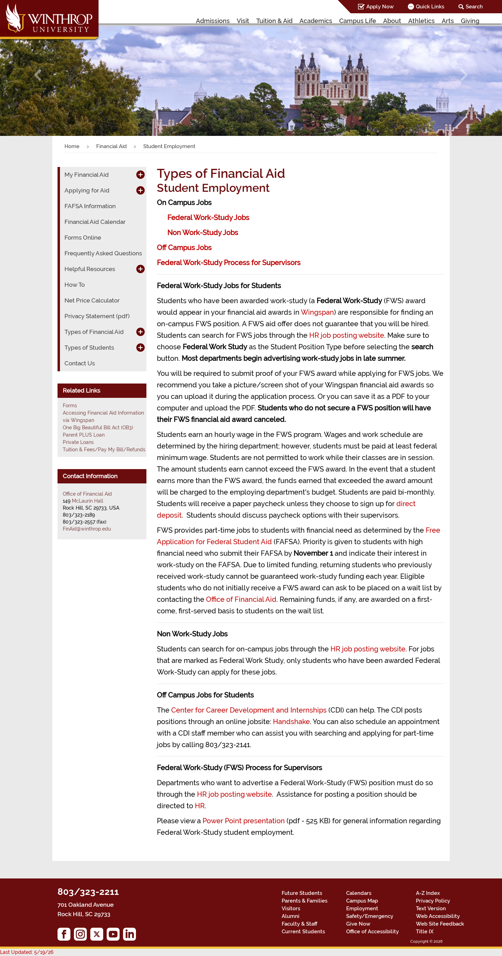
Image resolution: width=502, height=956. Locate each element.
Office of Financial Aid (241, 599)
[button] (37, 75)
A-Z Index (428, 893)
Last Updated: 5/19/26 (26, 952)
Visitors (291, 908)
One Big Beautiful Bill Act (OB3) (98, 427)
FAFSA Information (90, 206)
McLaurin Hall (87, 501)
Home (71, 146)
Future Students (302, 893)
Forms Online (82, 237)
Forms (70, 405)
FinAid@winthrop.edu (87, 529)
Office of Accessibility (372, 931)
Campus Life (357, 20)
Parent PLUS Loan (84, 435)
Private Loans (78, 442)
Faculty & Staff (299, 924)
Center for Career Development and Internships (249, 710)
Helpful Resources (89, 268)
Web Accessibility (438, 916)
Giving (470, 20)
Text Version (431, 908)
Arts (448, 20)
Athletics (421, 20)
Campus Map (362, 901)
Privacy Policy (433, 901)
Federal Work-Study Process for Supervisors (229, 262)
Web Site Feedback (440, 924)
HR (200, 806)
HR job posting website (346, 335)
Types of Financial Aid (94, 331)
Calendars (358, 893)
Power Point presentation (244, 821)
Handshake (291, 721)
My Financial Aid (86, 174)
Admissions (213, 20)
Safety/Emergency (369, 916)
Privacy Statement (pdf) (97, 316)
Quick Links (430, 6)
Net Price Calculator (92, 300)
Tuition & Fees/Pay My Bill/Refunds (104, 449)
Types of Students (89, 347)
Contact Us (79, 363)
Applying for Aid (86, 190)
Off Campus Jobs (184, 247)
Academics (315, 20)
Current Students (303, 931)
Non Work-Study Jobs (202, 232)
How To (74, 284)
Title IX (425, 931)
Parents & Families (304, 901)
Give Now (358, 924)
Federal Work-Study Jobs (208, 217)
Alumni (290, 916)
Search (474, 6)
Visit (243, 20)
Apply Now (380, 6)
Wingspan (317, 312)
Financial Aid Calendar (95, 221)
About (392, 20)
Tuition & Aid (274, 20)
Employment (362, 908)
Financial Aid (111, 146)
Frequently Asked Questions (103, 253)
